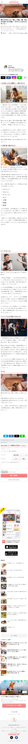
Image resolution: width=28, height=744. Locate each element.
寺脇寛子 (13, 67)
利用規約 (18, 727)
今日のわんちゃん (11, 714)
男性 (24, 458)
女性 (16, 458)
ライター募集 (14, 729)
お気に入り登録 (23, 33)
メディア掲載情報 (23, 730)
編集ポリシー (13, 727)
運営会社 (17, 730)
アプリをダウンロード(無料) (14, 705)
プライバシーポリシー (11, 730)
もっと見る (14, 635)
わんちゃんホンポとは (6, 727)
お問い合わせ (23, 727)
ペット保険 (18, 714)
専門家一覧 (4, 730)
